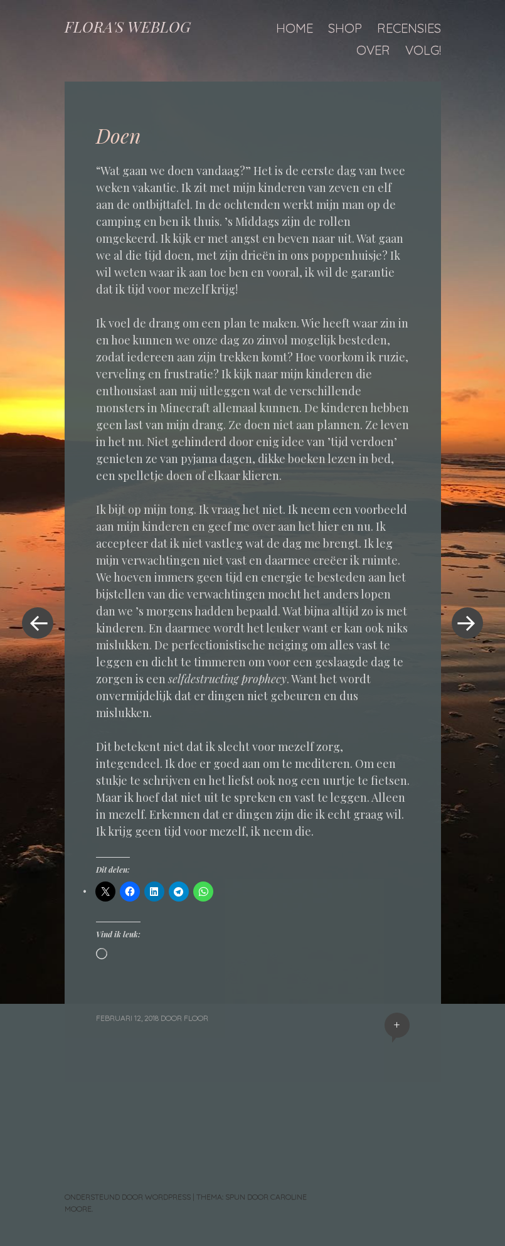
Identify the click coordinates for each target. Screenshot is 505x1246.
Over (373, 50)
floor (196, 1018)
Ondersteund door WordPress (128, 1196)
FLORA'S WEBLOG (128, 26)
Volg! (423, 50)
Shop (345, 28)
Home (294, 28)
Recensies (409, 28)
